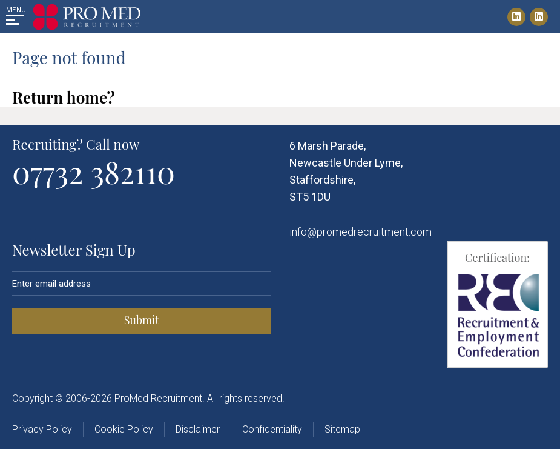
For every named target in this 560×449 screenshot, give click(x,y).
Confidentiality (272, 429)
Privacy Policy (42, 429)
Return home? (63, 97)
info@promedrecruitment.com (360, 231)
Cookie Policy (123, 429)
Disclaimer (198, 429)
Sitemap (342, 429)
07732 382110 (93, 171)
